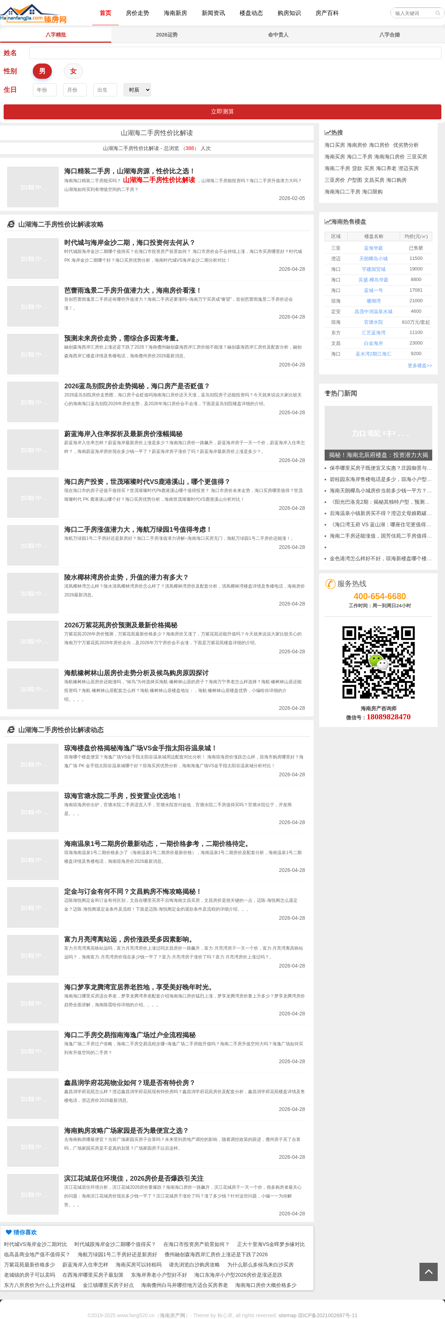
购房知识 (289, 13)
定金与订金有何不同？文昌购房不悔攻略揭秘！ (133, 891)
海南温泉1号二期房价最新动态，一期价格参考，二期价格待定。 (158, 843)
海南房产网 (172, 1315)
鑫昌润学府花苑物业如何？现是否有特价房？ (130, 1083)
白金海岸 (373, 343)
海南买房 (335, 156)
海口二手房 (359, 156)
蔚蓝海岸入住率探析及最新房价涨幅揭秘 (123, 434)
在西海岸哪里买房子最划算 (93, 1275)
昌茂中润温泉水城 (373, 311)
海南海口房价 (389, 156)
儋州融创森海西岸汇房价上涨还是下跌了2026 (216, 1254)
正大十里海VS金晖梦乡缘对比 (271, 1244)
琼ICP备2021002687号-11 (327, 1315)
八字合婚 (389, 35)
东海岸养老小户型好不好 (159, 1275)
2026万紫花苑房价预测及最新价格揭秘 (120, 625)
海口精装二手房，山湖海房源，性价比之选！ (130, 171)
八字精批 (56, 35)
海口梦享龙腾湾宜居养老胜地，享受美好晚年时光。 (139, 987)
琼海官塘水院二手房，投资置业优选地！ (123, 796)
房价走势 (137, 13)
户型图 (354, 180)
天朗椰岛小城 (373, 258)
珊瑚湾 (374, 301)
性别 (10, 71)
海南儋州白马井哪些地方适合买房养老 (184, 1285)
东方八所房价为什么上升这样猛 (40, 1285)
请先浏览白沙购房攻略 (194, 1265)
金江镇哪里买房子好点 (108, 1285)
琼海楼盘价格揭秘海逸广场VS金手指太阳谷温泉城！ (140, 748)
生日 (10, 89)
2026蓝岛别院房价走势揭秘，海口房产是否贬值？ (137, 386)
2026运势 (167, 35)
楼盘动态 (251, 13)
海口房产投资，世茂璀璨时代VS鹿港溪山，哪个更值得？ (147, 481)
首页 (105, 13)
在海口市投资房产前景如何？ (196, 1244)
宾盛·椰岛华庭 (373, 279)
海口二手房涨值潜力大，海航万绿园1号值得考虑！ (138, 529)
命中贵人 (278, 35)
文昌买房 (374, 180)
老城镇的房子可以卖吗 (29, 1275)
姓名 (10, 53)
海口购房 (396, 180)
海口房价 (379, 145)
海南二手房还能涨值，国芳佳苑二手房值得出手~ (385, 536)
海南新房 (175, 13)
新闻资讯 (213, 13)
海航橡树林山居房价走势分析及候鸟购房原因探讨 (136, 673)
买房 (369, 168)
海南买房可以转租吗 (139, 1265)
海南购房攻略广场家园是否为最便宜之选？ (126, 1130)
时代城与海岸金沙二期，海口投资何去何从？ (130, 242)
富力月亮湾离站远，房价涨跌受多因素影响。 (130, 939)
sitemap (288, 1315)
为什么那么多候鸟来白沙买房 (260, 1265)
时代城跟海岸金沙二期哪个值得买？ (115, 1244)
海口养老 (386, 168)
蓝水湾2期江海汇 (373, 354)
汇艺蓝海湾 (374, 332)
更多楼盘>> (420, 365)
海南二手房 (337, 168)
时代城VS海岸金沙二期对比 (35, 1244)
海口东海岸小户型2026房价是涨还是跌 (238, 1275)
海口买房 (335, 145)
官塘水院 (373, 322)
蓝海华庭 (373, 248)
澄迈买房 (408, 168)
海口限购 (372, 192)
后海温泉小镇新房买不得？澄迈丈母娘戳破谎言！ (386, 513)
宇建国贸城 (374, 269)
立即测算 (222, 111)
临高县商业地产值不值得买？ (37, 1254)
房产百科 (327, 13)
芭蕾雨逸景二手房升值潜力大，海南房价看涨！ (133, 290)
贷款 (357, 168)
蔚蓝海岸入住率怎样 (85, 1265)
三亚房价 (335, 180)
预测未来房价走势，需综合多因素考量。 (123, 338)
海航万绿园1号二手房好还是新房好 (117, 1254)
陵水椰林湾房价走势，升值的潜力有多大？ (126, 577)
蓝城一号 (373, 290)
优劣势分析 (406, 145)
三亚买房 (417, 156)
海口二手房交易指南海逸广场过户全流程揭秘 (130, 1035)
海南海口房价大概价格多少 (266, 1285)
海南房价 (357, 145)
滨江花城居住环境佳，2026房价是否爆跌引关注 (134, 1178)
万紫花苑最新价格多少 (29, 1265)
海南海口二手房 (342, 192)
